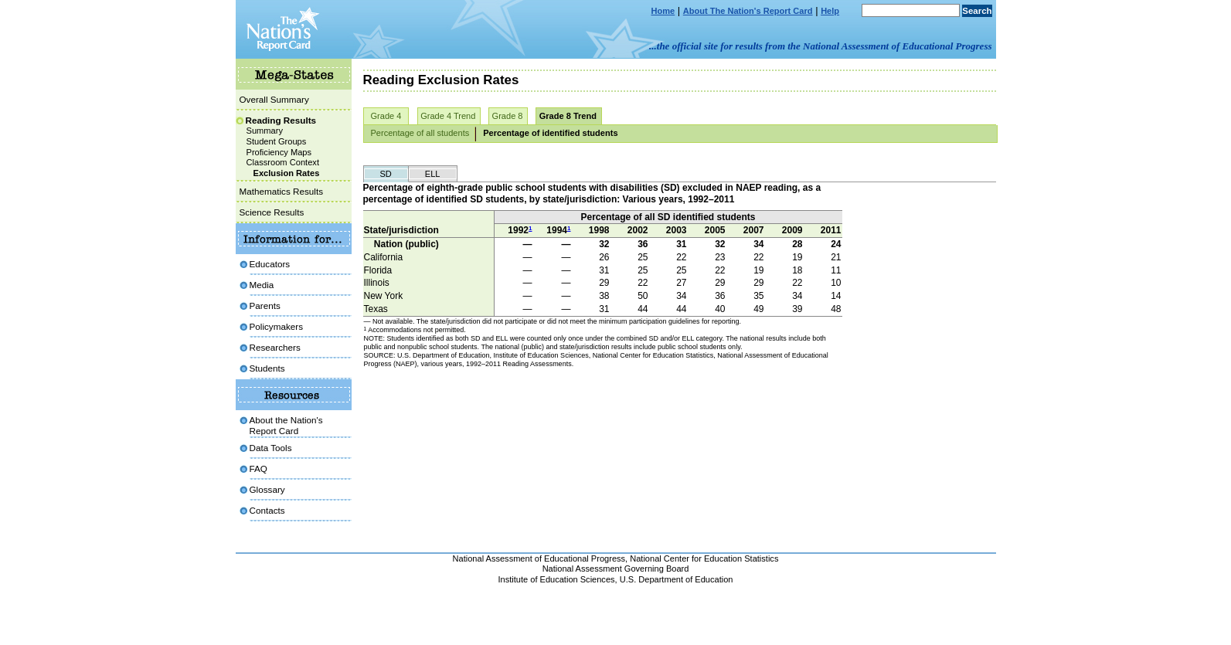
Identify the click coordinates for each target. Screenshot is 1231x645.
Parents (265, 305)
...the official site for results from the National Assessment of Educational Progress (820, 46)
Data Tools (271, 448)
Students (267, 368)
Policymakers (277, 326)
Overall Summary (274, 99)
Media (262, 285)
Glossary (267, 489)
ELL (432, 173)
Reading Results (281, 120)
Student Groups (277, 141)
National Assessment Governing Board (615, 568)
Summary (265, 130)
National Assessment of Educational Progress (539, 558)
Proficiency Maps (279, 152)
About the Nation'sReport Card (286, 425)
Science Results (272, 212)
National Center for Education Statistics (704, 558)
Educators (270, 264)
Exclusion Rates (286, 173)
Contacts (267, 510)
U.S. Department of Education (676, 579)
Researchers (275, 347)
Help (830, 10)
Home (663, 10)
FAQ (258, 468)
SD (386, 173)
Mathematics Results (281, 191)
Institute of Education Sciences (556, 579)
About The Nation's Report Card (748, 10)
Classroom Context (283, 162)
